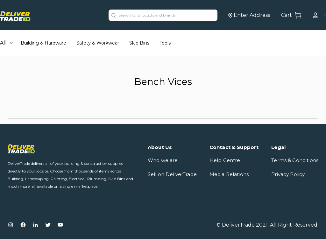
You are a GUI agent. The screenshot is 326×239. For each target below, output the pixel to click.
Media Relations (229, 174)
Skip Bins (139, 43)
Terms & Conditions (294, 160)
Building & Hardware (43, 43)
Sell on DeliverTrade (172, 174)
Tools (165, 43)
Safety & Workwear (97, 43)
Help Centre (224, 160)
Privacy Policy (288, 174)
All (3, 43)
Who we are (163, 160)
